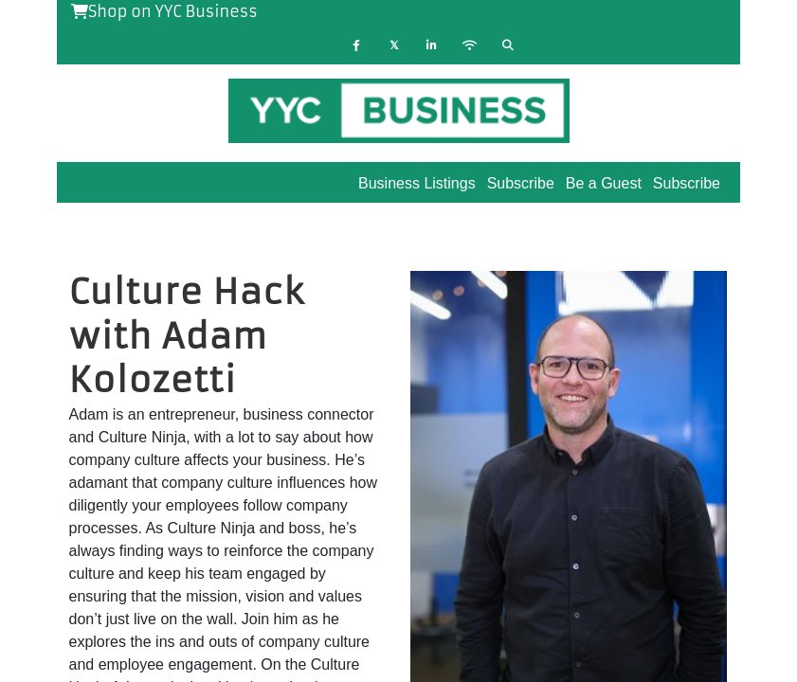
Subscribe (686, 183)
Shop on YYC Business (164, 11)
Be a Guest (604, 183)
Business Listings (417, 183)
